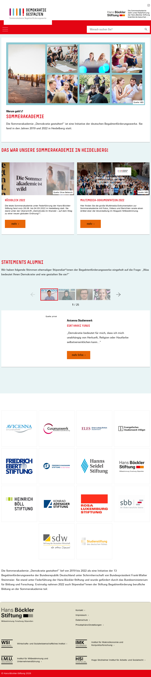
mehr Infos (77, 355)
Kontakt (79, 610)
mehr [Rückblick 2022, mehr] (14, 223)
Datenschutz (82, 620)
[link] (38, 198)
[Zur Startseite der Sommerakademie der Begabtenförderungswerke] (27, 17)
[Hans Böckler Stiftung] (17, 621)
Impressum (81, 615)
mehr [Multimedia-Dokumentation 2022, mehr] (89, 223)
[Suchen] (146, 29)
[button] (118, 294)
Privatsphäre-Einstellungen (89, 625)
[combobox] (114, 29)
